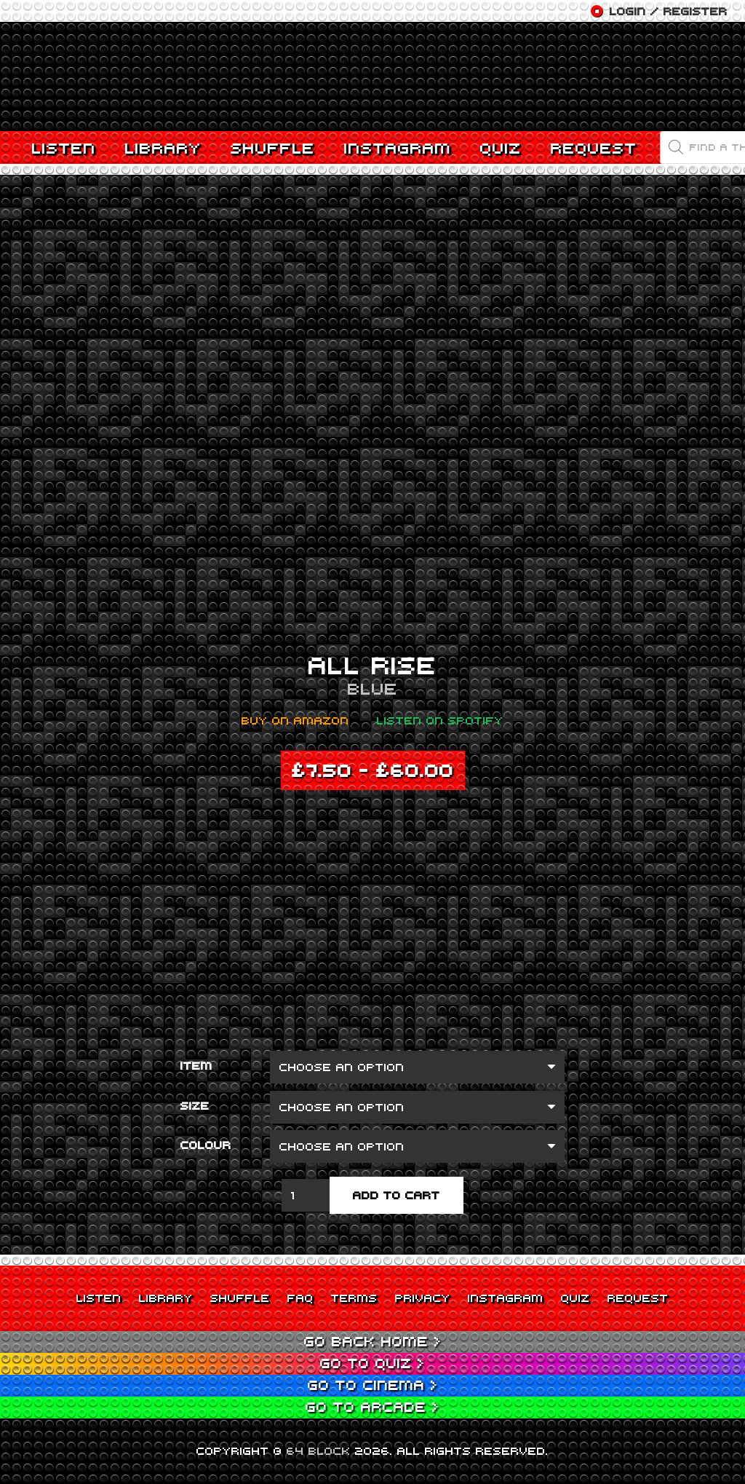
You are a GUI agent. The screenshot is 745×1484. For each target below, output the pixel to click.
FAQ (300, 1297)
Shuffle (240, 1297)
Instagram (505, 1297)
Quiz (575, 1297)
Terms (354, 1297)
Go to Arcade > (372, 1406)
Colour (205, 1144)
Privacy (422, 1297)
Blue (373, 688)
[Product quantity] (306, 1195)
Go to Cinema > (373, 1385)
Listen (98, 1297)
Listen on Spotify (440, 720)
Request (638, 1297)
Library (166, 1297)
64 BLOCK (319, 1450)
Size (195, 1105)
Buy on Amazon (295, 720)
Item (196, 1065)
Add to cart (396, 1195)
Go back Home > (373, 1341)
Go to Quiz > (372, 1363)
